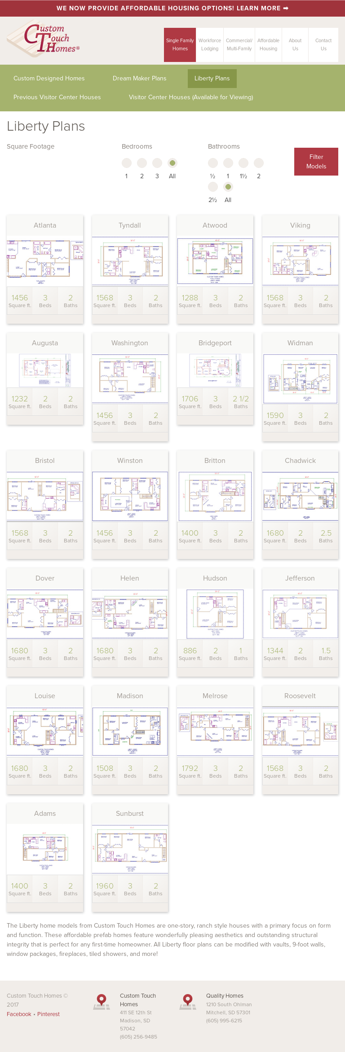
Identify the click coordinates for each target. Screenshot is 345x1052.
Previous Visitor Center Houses (57, 97)
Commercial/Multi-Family (239, 45)
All (172, 169)
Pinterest (48, 1014)
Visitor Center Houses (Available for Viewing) (191, 97)
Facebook (19, 1014)
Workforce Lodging (210, 45)
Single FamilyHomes (180, 45)
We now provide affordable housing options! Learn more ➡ (173, 8)
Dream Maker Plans (140, 78)
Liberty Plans (212, 78)
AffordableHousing (268, 45)
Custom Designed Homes (49, 78)
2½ (213, 193)
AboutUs (295, 45)
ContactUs (323, 45)
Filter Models (316, 161)
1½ (243, 169)
